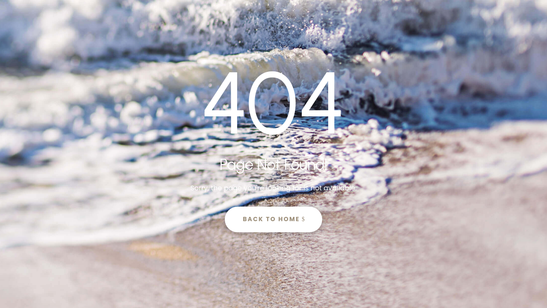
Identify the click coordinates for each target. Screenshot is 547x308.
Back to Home (271, 219)
